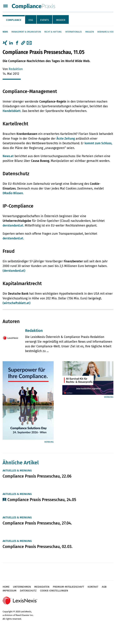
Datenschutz (28, 590)
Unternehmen (22, 586)
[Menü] (5, 6)
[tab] (14, 19)
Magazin (89, 32)
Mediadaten (41, 586)
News (5, 32)
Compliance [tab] (13, 20)
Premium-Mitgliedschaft (68, 586)
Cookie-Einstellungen (54, 590)
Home (6, 586)
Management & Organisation (26, 32)
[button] (23, 43)
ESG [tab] (31, 20)
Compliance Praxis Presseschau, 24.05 (41, 499)
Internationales (73, 32)
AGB (104, 586)
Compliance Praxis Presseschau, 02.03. (38, 546)
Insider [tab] (60, 20)
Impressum (9, 590)
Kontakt (93, 586)
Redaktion (16, 69)
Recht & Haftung (53, 32)
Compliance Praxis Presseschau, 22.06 (37, 476)
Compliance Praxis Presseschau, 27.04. (37, 523)
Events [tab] (44, 20)
